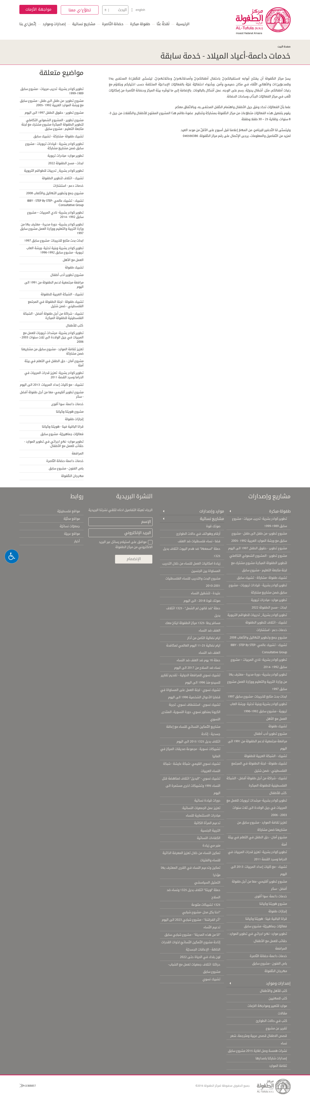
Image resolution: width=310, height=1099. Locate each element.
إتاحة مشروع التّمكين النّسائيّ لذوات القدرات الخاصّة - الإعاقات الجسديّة (190, 945)
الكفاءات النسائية (208, 838)
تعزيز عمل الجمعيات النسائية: (201, 808)
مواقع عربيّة (72, 534)
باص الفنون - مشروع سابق (66, 468)
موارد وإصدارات (211, 511)
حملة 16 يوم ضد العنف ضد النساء (198, 660)
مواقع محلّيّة (71, 519)
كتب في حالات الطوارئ (271, 1021)
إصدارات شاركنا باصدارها (271, 1058)
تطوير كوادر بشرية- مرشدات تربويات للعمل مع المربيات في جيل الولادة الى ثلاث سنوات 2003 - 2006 (52, 337)
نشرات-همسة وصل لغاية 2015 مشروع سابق (257, 1051)
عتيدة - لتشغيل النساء (205, 593)
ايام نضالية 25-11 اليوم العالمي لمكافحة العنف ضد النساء (193, 649)
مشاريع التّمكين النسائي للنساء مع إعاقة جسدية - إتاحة (193, 730)
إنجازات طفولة (74, 419)
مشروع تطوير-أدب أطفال (67, 275)
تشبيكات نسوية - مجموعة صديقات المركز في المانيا (190, 752)
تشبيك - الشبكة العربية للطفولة (62, 294)
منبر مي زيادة (211, 845)
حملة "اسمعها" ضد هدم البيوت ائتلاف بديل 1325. (191, 552)
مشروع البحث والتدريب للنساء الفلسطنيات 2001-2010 (192, 582)
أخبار (77, 541)
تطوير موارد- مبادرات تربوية (65, 156)
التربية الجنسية (210, 830)
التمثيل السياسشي (207, 882)
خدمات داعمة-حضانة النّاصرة (65, 461)
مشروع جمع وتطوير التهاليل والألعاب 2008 (55, 193)
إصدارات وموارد (54, 24)
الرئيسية (182, 24)
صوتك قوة (213, 526)
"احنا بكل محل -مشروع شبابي (201, 912)
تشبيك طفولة (74, 267)
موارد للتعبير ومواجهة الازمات (267, 1006)
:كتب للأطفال (75, 325)
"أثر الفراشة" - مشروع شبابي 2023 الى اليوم (191, 920)
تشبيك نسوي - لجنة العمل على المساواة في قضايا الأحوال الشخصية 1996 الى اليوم (190, 693)
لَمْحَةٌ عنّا (163, 24)
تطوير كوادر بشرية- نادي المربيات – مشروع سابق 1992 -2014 (55, 215)
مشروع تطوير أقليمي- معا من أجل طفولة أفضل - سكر (52, 394)
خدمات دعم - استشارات (68, 186)
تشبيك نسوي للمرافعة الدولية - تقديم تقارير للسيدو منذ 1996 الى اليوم (190, 678)
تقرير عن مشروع (276, 1028)
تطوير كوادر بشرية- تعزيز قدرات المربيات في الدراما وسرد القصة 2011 (54, 375)
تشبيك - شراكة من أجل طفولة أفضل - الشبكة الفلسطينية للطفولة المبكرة (53, 316)
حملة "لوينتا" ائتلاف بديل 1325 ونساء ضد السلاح (193, 893)
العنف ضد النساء (209, 630)
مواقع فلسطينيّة (68, 511)
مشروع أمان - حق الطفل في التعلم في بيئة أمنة (54, 363)
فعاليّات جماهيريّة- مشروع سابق (62, 434)
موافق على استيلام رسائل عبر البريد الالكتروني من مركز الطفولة (126, 544)
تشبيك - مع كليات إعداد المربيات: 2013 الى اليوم (52, 385)
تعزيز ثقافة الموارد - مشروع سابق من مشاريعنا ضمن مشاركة (52, 351)
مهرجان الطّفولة (72, 476)
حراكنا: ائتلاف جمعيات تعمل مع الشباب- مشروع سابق (194, 968)
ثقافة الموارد (278, 1066)
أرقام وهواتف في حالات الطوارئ (198, 534)
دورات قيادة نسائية (207, 800)
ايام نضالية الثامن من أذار (203, 638)
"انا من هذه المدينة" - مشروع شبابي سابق (192, 935)
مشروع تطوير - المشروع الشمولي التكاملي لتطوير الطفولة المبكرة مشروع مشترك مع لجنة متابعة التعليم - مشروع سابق (52, 124)
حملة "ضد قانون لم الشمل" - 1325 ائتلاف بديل (193, 611)
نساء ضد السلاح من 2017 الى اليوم (197, 668)
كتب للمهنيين (278, 998)
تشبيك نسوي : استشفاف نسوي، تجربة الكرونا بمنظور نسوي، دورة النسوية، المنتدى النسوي (190, 712)
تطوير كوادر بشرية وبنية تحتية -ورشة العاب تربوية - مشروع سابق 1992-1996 (55, 250)
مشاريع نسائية (83, 24)
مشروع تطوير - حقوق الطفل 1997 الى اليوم (54, 113)
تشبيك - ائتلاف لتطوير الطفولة (63, 178)
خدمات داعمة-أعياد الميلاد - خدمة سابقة (225, 56)
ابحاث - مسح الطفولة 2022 (66, 163)
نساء (284, 1043)
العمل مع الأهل (73, 260)
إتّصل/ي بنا (27, 24)
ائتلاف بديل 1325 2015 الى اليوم (198, 741)
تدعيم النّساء (211, 927)
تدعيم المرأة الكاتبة (207, 823)
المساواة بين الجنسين (205, 571)
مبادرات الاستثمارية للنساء (203, 815)
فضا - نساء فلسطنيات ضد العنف (199, 541)
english (140, 10)
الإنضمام (134, 559)
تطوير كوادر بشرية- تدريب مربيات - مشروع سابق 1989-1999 (52, 91)
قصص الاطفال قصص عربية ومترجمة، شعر (258, 1036)
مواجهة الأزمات (38, 9)
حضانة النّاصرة (113, 24)
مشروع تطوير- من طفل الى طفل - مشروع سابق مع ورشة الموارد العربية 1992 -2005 (52, 103)
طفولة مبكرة (140, 24)
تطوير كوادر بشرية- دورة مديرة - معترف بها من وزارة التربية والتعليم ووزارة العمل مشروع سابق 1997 (52, 229)
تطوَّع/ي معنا (80, 10)
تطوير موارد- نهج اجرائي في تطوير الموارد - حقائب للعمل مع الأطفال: (54, 444)
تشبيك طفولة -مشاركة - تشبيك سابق (58, 136)
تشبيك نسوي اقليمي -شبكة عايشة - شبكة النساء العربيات (191, 767)
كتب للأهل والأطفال (273, 991)
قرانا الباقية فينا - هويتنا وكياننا (63, 427)
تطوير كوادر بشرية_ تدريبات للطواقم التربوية (54, 171)
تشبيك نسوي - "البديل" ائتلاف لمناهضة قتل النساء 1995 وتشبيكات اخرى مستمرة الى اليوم (191, 786)
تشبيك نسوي (211, 979)
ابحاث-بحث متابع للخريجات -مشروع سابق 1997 (54, 241)
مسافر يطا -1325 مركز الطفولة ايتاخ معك (192, 623)
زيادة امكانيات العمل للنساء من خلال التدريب (191, 563)
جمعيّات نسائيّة (70, 526)
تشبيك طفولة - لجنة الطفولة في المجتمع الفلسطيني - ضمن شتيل (56, 304)
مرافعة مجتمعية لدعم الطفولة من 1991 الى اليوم (54, 285)
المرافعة (78, 453)
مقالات (282, 1013)
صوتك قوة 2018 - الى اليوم (202, 601)
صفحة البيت (284, 46)
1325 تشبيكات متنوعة (205, 905)
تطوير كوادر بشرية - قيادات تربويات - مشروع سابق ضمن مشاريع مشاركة (54, 146)
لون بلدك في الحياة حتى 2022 (200, 957)
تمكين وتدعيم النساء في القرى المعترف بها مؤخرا (190, 871)
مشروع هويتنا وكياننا (70, 412)
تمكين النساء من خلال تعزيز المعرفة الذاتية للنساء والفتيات (191, 856)
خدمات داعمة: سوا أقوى (67, 404)
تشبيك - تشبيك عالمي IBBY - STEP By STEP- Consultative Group (55, 203)
